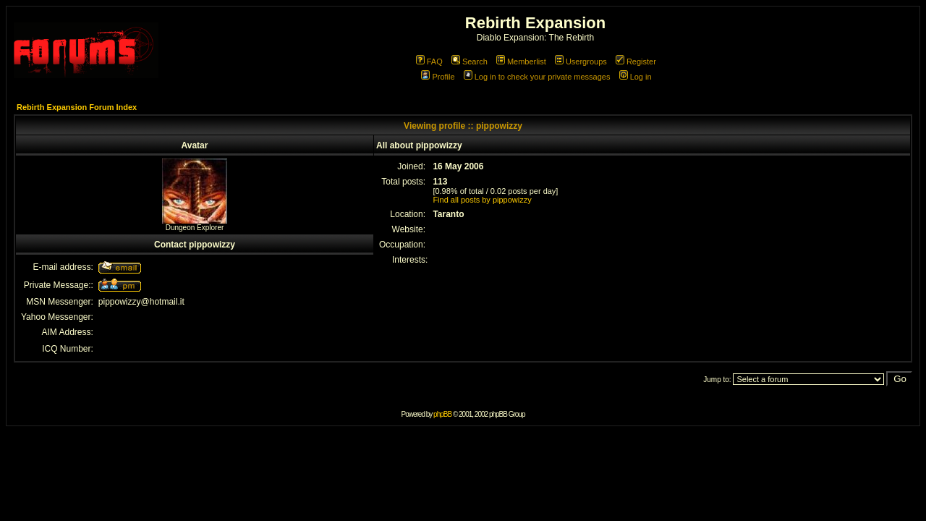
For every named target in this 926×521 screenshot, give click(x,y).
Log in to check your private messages (537, 76)
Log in (635, 76)
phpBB (442, 414)
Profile (437, 76)
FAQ (429, 61)
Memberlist (521, 61)
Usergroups (581, 61)
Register (636, 61)
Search (469, 61)
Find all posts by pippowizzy (482, 199)
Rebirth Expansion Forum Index (77, 107)
